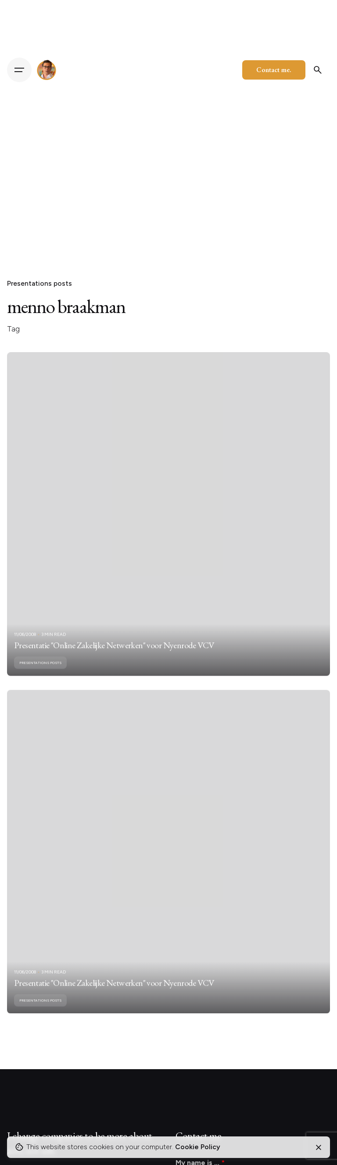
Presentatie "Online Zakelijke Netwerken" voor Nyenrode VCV (114, 653)
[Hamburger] (19, 70)
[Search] (317, 70)
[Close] (318, 1147)
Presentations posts (39, 283)
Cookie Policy (197, 1147)
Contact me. (273, 69)
